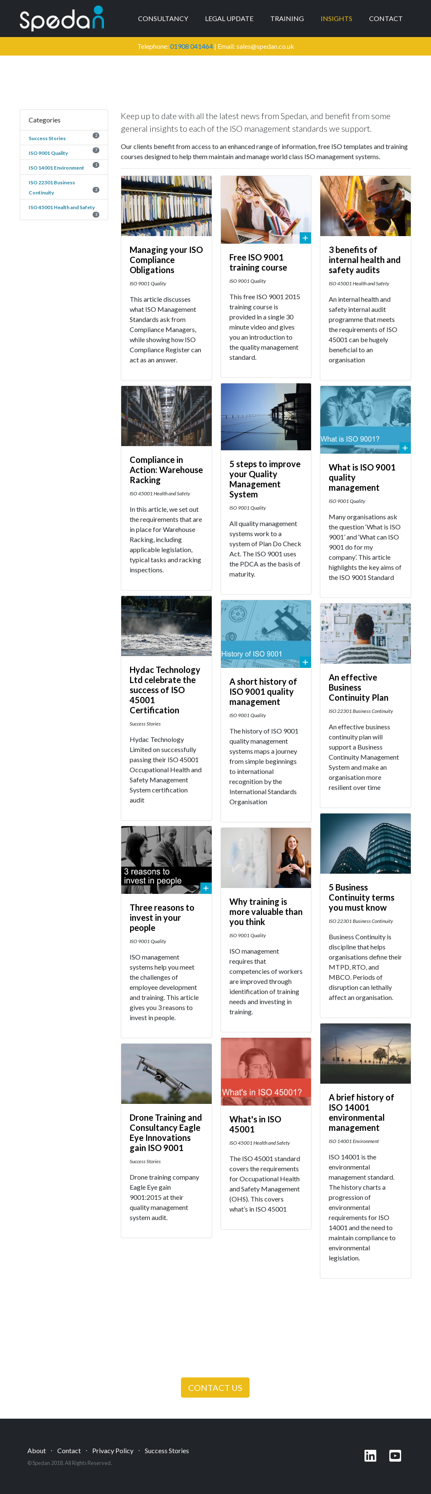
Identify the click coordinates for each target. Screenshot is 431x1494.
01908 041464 (191, 46)
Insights (336, 18)
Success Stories (47, 138)
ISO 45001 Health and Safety (62, 207)
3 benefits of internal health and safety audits (365, 260)
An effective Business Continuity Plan (358, 687)
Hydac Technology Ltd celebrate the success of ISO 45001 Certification (165, 690)
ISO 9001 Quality (48, 153)
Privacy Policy (112, 1450)
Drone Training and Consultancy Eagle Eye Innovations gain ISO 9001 (166, 1132)
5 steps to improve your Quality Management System (265, 479)
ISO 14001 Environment (56, 168)
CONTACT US (215, 1387)
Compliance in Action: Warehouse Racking (166, 470)
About (36, 1450)
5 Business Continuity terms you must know (361, 897)
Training (287, 18)
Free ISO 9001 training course (258, 262)
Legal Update (229, 18)
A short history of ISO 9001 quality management (263, 691)
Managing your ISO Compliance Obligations (166, 260)
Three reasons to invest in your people (162, 917)
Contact (386, 18)
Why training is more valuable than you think (266, 911)
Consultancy (163, 18)
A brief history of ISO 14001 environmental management (361, 1112)
